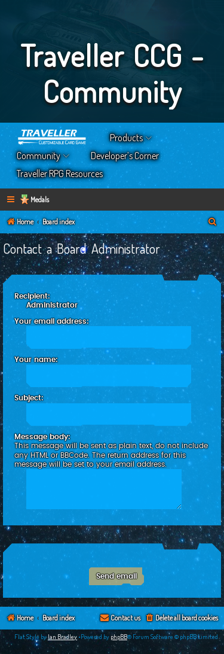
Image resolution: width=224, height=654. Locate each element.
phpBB (119, 636)
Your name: (36, 359)
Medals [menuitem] (39, 199)
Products (126, 138)
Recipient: (32, 296)
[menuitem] (212, 222)
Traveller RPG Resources (60, 174)
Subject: (29, 397)
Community (38, 156)
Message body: (42, 436)
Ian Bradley (62, 636)
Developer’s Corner (125, 156)
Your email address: (51, 321)
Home (52, 138)
